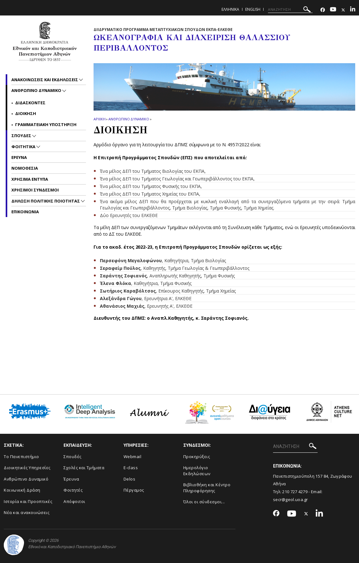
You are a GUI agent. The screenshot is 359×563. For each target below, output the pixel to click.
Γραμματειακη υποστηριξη (45, 124)
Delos (130, 479)
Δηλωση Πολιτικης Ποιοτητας (46, 201)
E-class (131, 467)
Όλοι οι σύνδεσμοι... (204, 502)
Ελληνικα (230, 9)
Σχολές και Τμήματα (84, 467)
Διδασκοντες (30, 103)
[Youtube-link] (333, 10)
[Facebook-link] (322, 10)
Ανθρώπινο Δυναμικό (26, 479)
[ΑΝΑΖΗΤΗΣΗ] (290, 9)
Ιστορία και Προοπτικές (28, 501)
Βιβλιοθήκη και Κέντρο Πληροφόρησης (207, 487)
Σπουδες (21, 135)
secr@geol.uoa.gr (290, 499)
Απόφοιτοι (74, 501)
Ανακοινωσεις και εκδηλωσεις (45, 79)
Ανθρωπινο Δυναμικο (128, 119)
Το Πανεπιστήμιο (21, 456)
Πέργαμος (134, 490)
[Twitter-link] (343, 10)
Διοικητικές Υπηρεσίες (27, 467)
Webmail (133, 456)
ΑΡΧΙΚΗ (99, 119)
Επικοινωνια (25, 212)
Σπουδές (73, 456)
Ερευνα (19, 157)
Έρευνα (71, 479)
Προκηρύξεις (196, 456)
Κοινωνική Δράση (22, 490)
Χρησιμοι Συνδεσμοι (35, 190)
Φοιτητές (73, 490)
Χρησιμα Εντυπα (29, 179)
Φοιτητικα (23, 146)
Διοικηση (25, 113)
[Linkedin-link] (352, 10)
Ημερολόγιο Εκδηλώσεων (196, 470)
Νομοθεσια (24, 168)
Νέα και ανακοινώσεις (26, 512)
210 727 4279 (294, 491)
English (252, 9)
